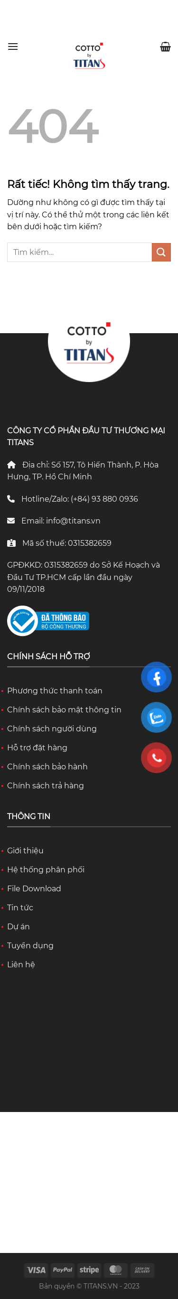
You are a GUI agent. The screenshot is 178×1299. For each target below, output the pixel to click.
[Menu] (13, 46)
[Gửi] (161, 252)
